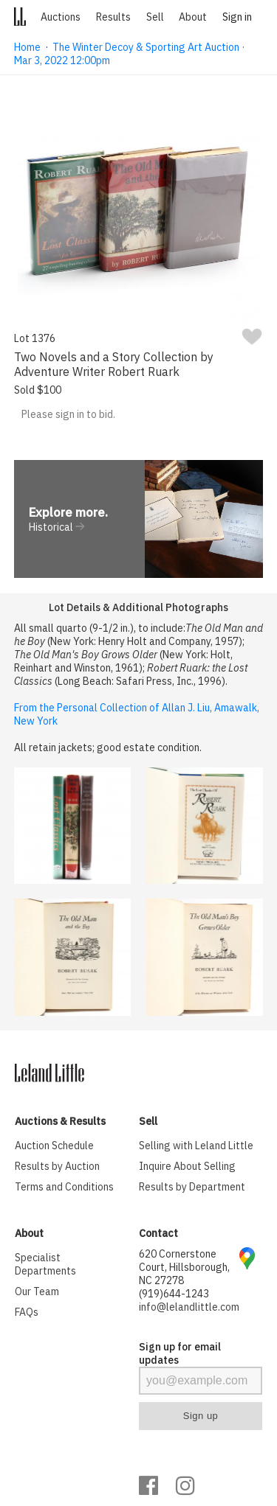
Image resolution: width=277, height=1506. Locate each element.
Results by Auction (57, 1166)
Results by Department (192, 1186)
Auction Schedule (54, 1145)
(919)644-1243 (174, 1293)
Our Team (37, 1291)
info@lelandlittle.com (189, 1307)
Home (27, 47)
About (193, 17)
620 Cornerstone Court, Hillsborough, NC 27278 (184, 1267)
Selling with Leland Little (196, 1145)
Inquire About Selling (187, 1166)
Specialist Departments (45, 1264)
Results (113, 17)
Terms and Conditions (64, 1186)
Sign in (237, 17)
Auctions (61, 17)
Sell (155, 17)
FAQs (26, 1312)
